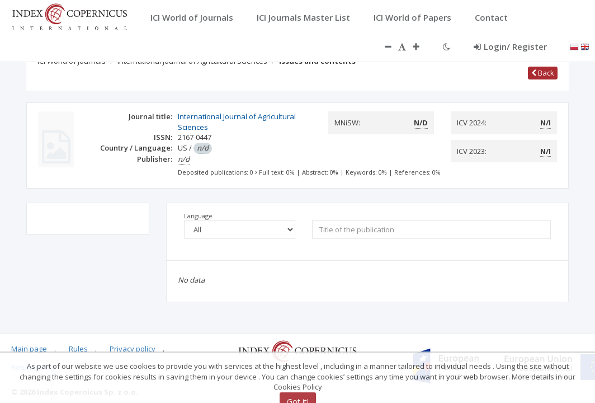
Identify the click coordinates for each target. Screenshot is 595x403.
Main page (29, 349)
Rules (78, 349)
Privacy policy (132, 349)
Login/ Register (510, 46)
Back (542, 73)
